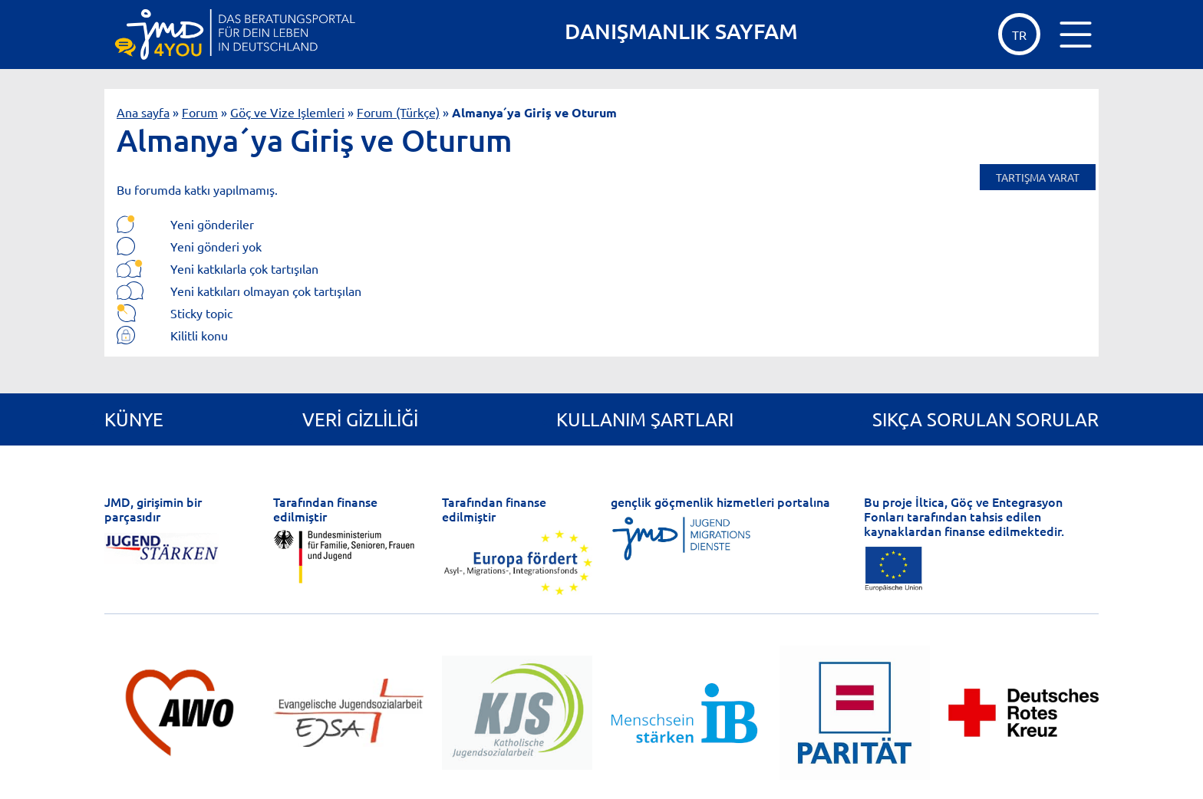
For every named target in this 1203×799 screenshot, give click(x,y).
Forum (200, 112)
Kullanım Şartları (644, 419)
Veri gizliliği (360, 419)
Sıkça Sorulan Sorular (985, 419)
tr (1019, 34)
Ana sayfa (143, 112)
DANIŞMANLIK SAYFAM (681, 31)
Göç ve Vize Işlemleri (287, 112)
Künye (133, 419)
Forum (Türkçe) (398, 112)
